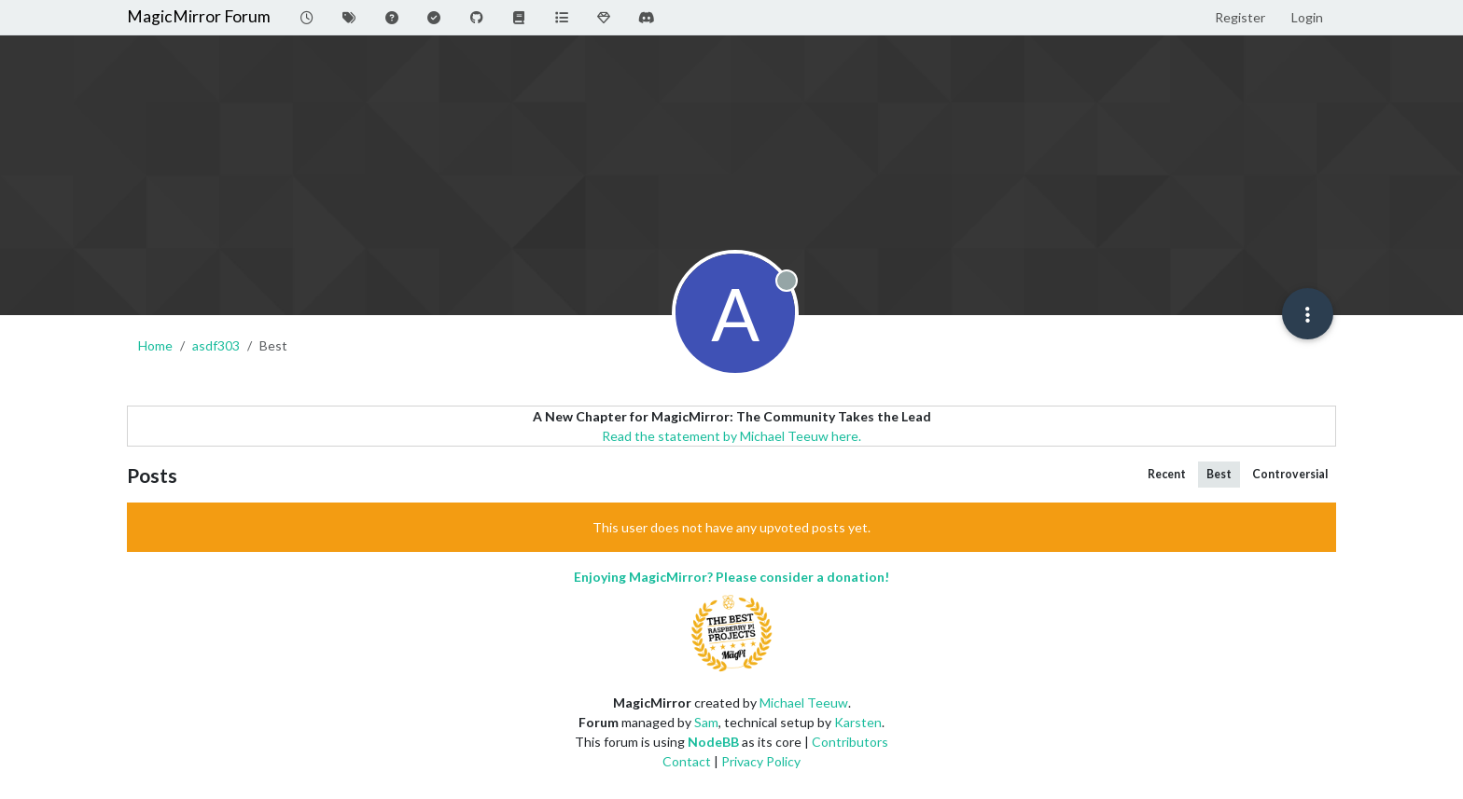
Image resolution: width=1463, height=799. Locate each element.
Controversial (1290, 474)
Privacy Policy (761, 761)
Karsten (858, 722)
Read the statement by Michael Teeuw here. (731, 436)
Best (1219, 474)
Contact (686, 761)
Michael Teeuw (803, 702)
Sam (706, 722)
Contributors (850, 742)
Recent (1167, 474)
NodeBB (713, 742)
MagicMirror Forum (199, 16)
